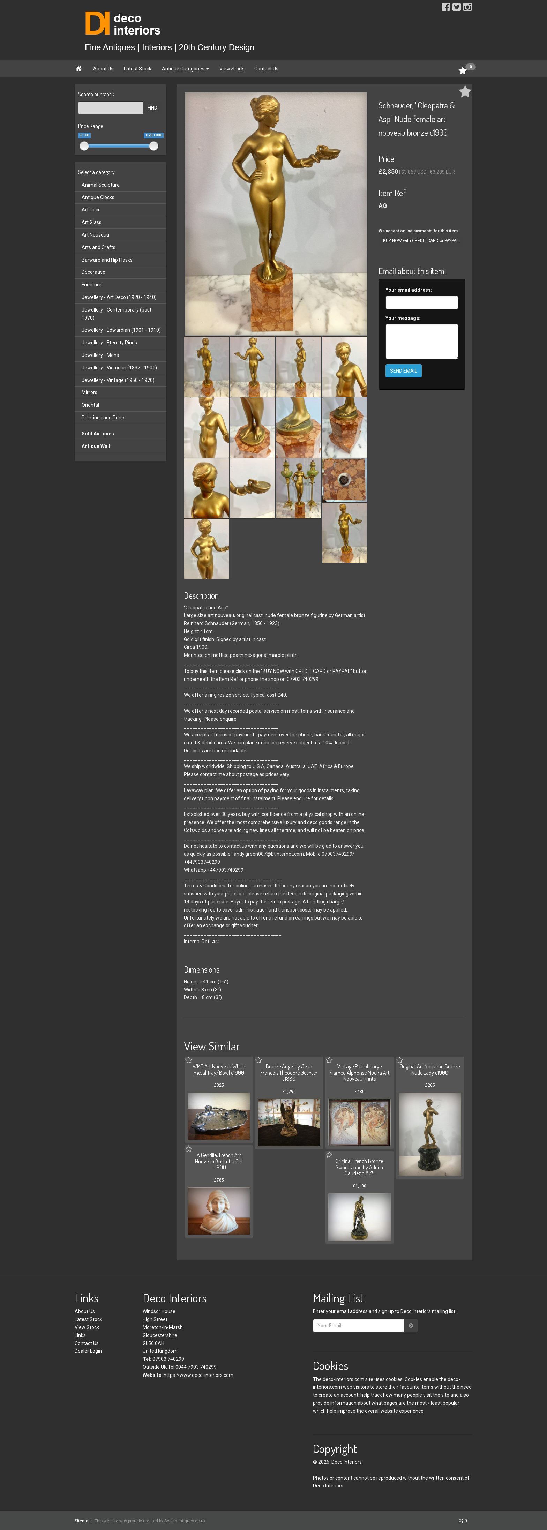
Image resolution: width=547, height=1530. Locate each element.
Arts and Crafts (98, 247)
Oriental (90, 405)
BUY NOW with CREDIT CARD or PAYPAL (420, 240)
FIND (152, 108)
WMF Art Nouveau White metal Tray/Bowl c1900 (219, 1069)
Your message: (402, 318)
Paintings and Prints (104, 417)
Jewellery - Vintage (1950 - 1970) (118, 380)
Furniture (92, 284)
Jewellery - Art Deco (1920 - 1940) (119, 297)
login (462, 1520)
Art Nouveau (95, 235)
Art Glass (92, 222)
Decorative (93, 272)
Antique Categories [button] (185, 69)
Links (80, 1335)
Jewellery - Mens (100, 355)
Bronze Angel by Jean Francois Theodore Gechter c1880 (289, 1072)
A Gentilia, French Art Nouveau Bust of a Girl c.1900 (218, 1161)
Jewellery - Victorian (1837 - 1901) (119, 367)
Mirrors (89, 392)
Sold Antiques (98, 433)
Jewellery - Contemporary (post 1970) (116, 314)
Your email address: (408, 290)
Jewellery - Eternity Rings (109, 342)
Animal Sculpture (101, 185)
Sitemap (82, 1520)
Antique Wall (96, 446)
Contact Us (266, 69)
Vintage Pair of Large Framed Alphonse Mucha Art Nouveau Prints (359, 1072)
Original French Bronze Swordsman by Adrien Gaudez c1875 (359, 1167)
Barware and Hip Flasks (107, 260)
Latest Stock (137, 69)
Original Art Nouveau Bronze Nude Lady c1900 (430, 1069)
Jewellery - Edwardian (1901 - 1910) (121, 330)
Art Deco (91, 209)
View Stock (231, 69)
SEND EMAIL (403, 371)
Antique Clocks (98, 197)
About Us (103, 69)
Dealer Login (88, 1351)
